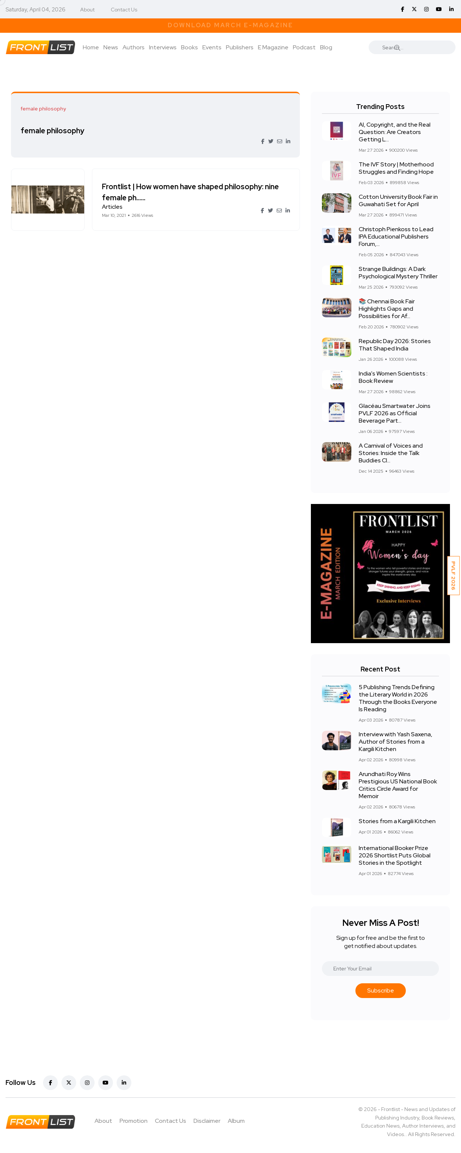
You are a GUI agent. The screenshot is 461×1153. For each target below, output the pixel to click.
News (110, 47)
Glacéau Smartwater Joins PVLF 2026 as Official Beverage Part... (394, 413)
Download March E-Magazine (230, 25)
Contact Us (124, 9)
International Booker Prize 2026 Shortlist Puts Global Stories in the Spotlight (394, 855)
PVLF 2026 (453, 575)
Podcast (304, 47)
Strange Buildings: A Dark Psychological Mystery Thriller (398, 272)
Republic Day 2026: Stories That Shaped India (395, 344)
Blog (326, 47)
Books (189, 47)
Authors (134, 47)
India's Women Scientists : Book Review (393, 377)
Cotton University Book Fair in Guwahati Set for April (398, 200)
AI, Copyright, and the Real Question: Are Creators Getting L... (394, 132)
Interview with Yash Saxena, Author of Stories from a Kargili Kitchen (395, 741)
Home (91, 47)
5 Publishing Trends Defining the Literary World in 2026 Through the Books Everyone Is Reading (398, 698)
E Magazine (273, 47)
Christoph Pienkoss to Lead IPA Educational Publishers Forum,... (396, 236)
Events (211, 47)
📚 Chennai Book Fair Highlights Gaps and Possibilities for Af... (387, 308)
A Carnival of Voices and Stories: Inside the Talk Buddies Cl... (391, 453)
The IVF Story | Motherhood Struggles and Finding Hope (396, 168)
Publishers (239, 47)
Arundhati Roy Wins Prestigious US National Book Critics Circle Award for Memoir (398, 785)
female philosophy (54, 130)
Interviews (163, 47)
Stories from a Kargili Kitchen (397, 821)
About (87, 9)
